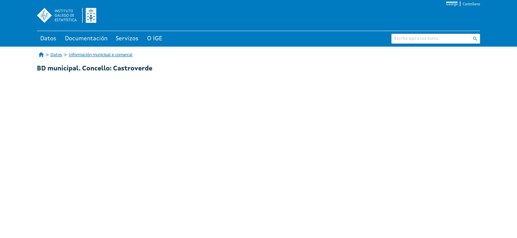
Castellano (471, 4)
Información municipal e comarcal (101, 55)
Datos (48, 39)
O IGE (154, 39)
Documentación (86, 39)
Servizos (127, 39)
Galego (452, 4)
